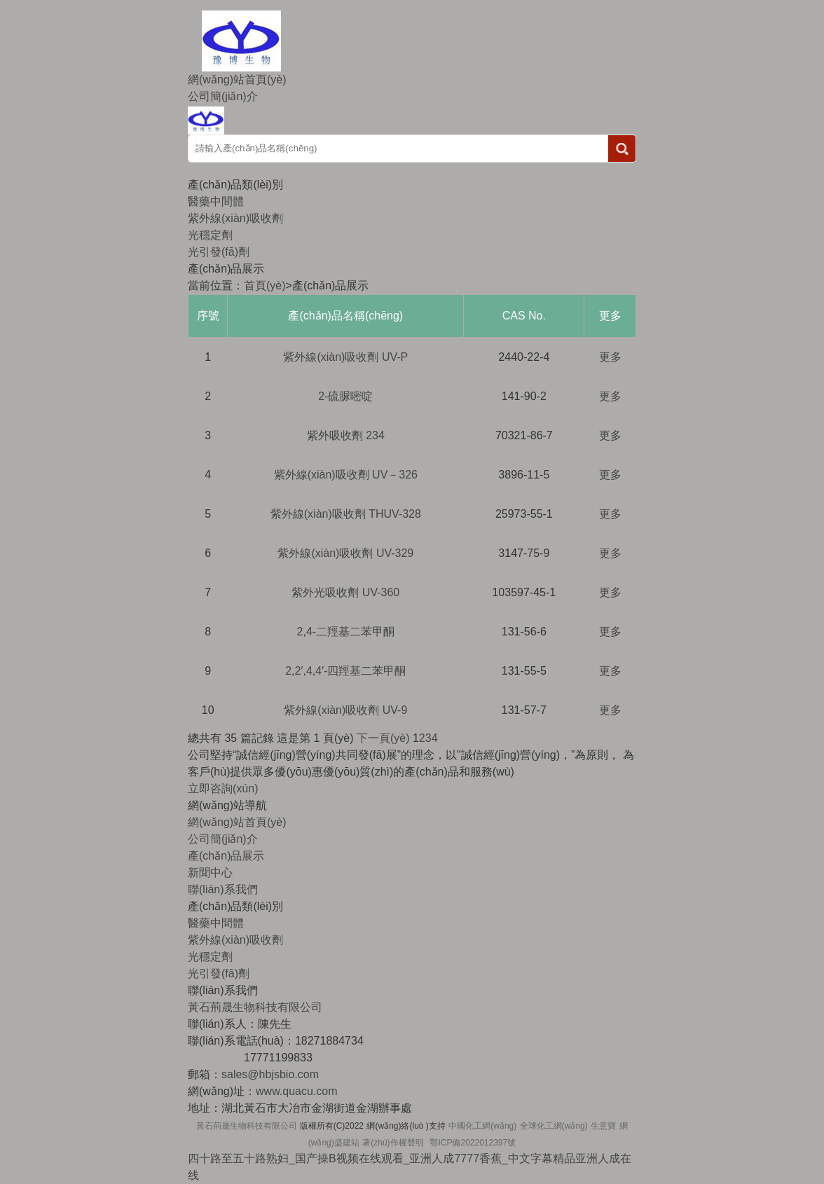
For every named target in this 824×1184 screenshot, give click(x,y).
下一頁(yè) (383, 738)
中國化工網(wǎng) (482, 1126)
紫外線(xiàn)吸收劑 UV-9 (345, 710)
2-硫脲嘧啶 (345, 396)
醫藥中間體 (216, 201)
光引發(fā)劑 (218, 252)
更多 (610, 357)
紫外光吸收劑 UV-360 (345, 592)
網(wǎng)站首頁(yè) (237, 79)
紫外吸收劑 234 (346, 435)
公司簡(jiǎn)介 (223, 96)
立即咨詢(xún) (223, 788)
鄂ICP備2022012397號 (473, 1143)
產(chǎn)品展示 (226, 856)
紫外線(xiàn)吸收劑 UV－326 (346, 475)
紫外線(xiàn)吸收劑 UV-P (345, 357)
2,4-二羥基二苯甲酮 (346, 632)
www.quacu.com (297, 1091)
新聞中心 (210, 873)
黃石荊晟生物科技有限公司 (246, 1126)
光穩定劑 (210, 235)
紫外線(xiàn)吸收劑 (235, 218)
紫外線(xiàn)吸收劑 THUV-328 (345, 514)
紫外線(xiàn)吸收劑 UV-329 (345, 553)
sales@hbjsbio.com (270, 1074)
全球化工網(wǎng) (554, 1126)
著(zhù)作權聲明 (392, 1143)
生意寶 (603, 1126)
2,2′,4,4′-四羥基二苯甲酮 (345, 671)
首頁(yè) (265, 285)
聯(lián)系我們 (223, 889)
